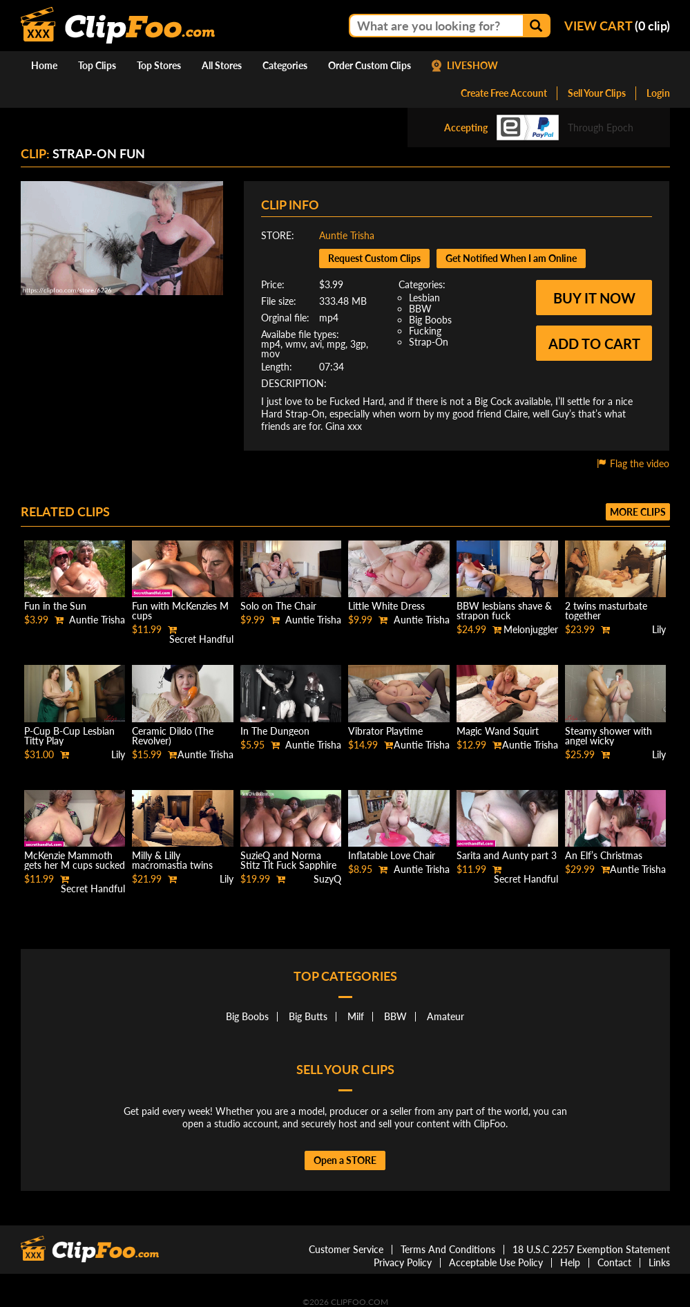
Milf (355, 1016)
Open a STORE (345, 1160)
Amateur (445, 1016)
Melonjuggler (531, 629)
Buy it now (594, 298)
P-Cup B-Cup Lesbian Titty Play (69, 735)
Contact (614, 1262)
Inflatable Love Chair (391, 855)
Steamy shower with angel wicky (608, 735)
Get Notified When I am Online (511, 258)
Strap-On (428, 342)
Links (659, 1262)
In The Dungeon (274, 731)
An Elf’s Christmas (603, 855)
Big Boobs (430, 320)
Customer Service (346, 1249)
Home (44, 65)
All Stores (222, 65)
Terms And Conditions (448, 1249)
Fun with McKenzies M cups (180, 610)
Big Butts (308, 1016)
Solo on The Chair (278, 606)
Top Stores (159, 65)
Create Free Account (504, 93)
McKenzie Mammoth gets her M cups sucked (74, 860)
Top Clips (97, 65)
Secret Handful (201, 639)
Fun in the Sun (55, 606)
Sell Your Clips (597, 93)
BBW (420, 308)
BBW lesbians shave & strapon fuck (504, 610)
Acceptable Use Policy (496, 1262)
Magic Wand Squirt (498, 731)
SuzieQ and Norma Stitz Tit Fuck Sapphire (288, 860)
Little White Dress (386, 606)
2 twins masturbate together (606, 610)
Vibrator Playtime (385, 731)
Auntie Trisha (346, 235)
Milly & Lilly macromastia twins (172, 860)
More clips (638, 512)
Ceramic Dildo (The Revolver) (172, 735)
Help (570, 1262)
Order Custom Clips (369, 65)
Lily (659, 629)
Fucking (425, 331)
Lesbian (424, 297)
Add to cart (594, 343)
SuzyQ (327, 879)
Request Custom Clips (374, 258)
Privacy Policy (403, 1262)
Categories (284, 65)
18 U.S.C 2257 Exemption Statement (591, 1249)
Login (658, 93)
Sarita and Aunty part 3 (507, 855)
